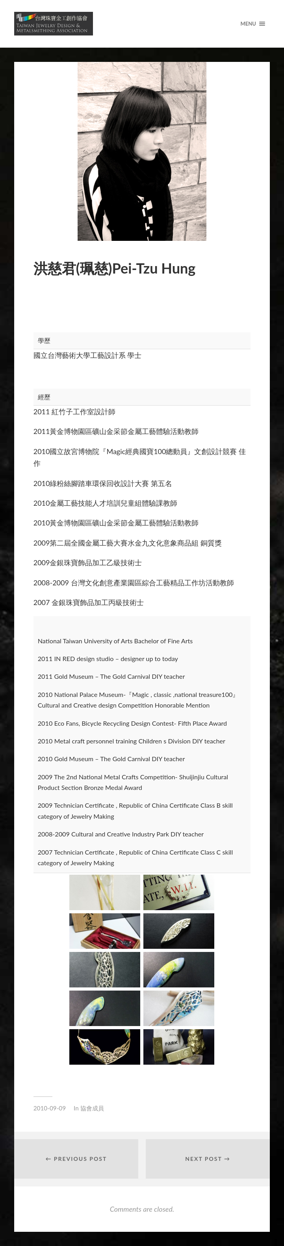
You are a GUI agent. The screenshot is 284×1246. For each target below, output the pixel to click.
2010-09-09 (49, 1108)
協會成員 (92, 1108)
